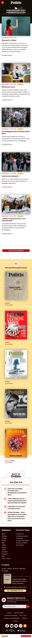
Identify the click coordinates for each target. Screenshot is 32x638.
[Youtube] (16, 626)
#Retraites (22, 568)
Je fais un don (20, 534)
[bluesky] (11, 626)
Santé (3, 556)
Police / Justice (6, 558)
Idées (3, 543)
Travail (4, 549)
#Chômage (5, 571)
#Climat (4, 568)
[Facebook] (7, 626)
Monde (4, 547)
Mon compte (20, 545)
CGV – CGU (23, 615)
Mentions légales (19, 612)
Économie (5, 551)
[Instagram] (20, 626)
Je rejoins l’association (22, 540)
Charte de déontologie (10, 615)
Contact (9, 612)
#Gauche (15, 568)
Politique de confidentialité (11, 618)
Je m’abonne (19, 538)
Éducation (5, 554)
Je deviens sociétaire (22, 536)
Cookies (15, 621)
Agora (3, 534)
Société (4, 540)
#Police (10, 568)
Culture (4, 545)
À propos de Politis (21, 543)
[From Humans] (25, 626)
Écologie (4, 538)
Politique (4, 536)
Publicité (24, 618)
